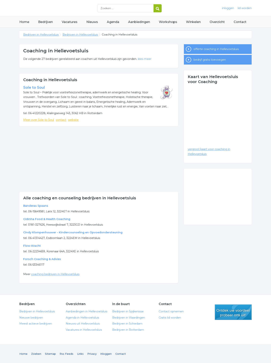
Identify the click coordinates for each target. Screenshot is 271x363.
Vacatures (69, 22)
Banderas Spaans (35, 205)
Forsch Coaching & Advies (42, 259)
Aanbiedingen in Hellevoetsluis (86, 311)
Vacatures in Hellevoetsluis (84, 330)
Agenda (113, 22)
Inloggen (106, 353)
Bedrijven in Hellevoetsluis (67, 8)
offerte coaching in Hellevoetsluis (216, 49)
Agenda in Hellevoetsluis (82, 317)
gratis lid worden (233, 312)
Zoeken (36, 353)
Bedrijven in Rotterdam (128, 330)
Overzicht (217, 22)
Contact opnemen (171, 311)
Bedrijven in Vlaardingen (128, 317)
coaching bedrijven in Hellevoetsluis (55, 274)
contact (61, 120)
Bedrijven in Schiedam (127, 323)
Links (80, 353)
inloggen (228, 8)
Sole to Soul (34, 87)
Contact (240, 22)
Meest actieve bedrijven (35, 323)
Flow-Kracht (32, 245)
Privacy (92, 353)
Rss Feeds (66, 353)
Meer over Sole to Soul (38, 120)
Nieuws (92, 22)
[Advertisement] (98, 159)
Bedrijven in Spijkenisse (128, 311)
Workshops (168, 22)
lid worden (245, 8)
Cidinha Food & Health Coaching (46, 219)
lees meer (144, 59)
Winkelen (193, 22)
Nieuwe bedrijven (31, 317)
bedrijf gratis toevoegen (210, 59)
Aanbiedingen (139, 22)
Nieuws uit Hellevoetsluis (83, 323)
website (73, 120)
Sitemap (50, 353)
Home (24, 22)
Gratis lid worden (170, 317)
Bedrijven (45, 22)
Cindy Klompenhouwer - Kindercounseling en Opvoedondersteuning (73, 232)
